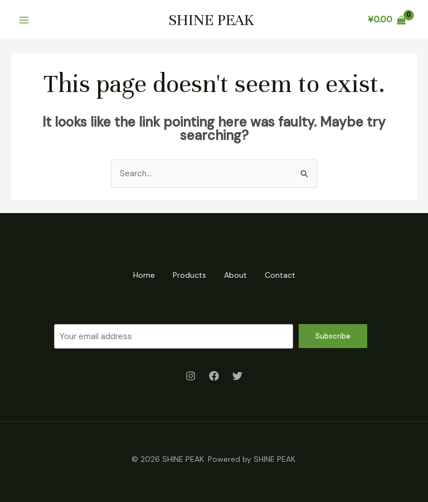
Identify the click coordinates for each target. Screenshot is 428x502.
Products (189, 275)
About (235, 275)
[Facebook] (214, 376)
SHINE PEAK (211, 20)
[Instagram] (191, 376)
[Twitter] (237, 376)
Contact (280, 275)
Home (144, 275)
